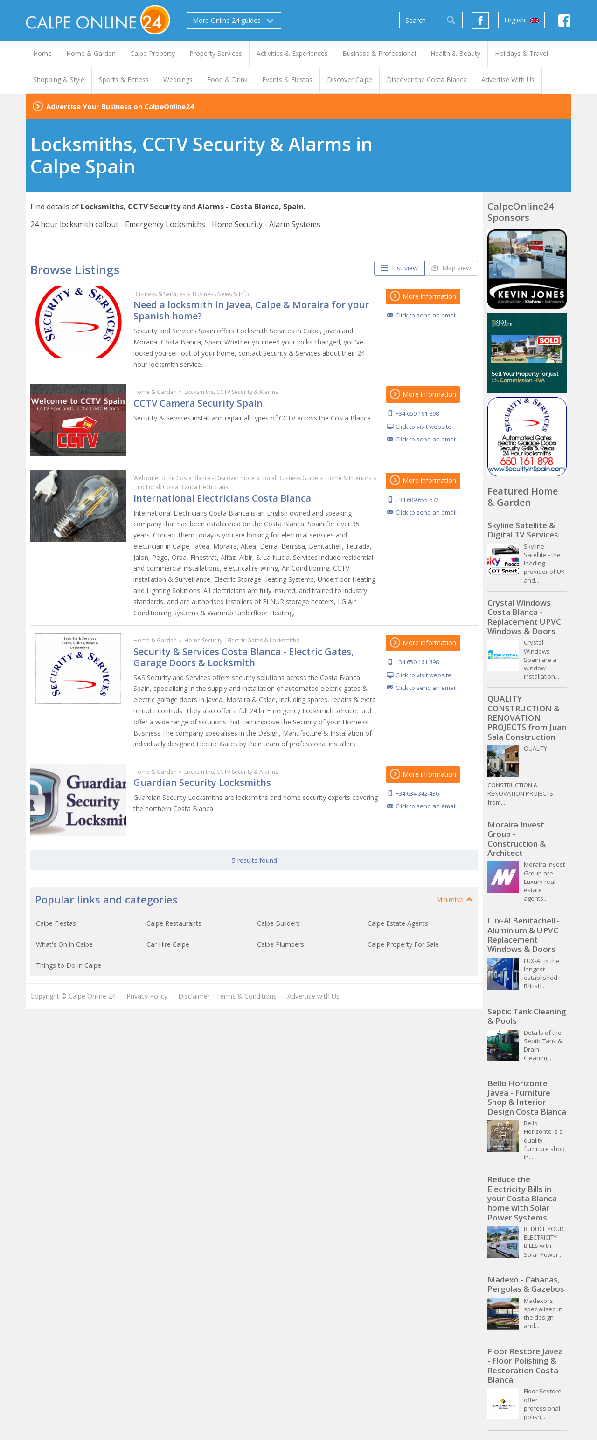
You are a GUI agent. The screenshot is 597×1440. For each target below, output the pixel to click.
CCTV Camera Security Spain (198, 403)
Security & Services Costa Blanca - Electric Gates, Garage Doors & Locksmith (243, 657)
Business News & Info (221, 294)
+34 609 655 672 (417, 500)
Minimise (454, 899)
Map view (451, 267)
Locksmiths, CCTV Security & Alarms (231, 392)
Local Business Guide (290, 478)
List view (399, 267)
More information (423, 296)
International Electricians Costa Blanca (222, 498)
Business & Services (159, 294)
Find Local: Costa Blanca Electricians (180, 487)
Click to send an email (426, 315)
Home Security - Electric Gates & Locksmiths (241, 640)
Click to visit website (423, 426)
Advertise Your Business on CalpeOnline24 (120, 106)
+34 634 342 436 (417, 793)
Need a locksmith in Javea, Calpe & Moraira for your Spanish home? (251, 310)
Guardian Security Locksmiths (202, 782)
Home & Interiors (348, 478)
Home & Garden (155, 392)
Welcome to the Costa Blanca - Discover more (194, 478)
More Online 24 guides (234, 20)
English (521, 20)
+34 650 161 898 (417, 413)
